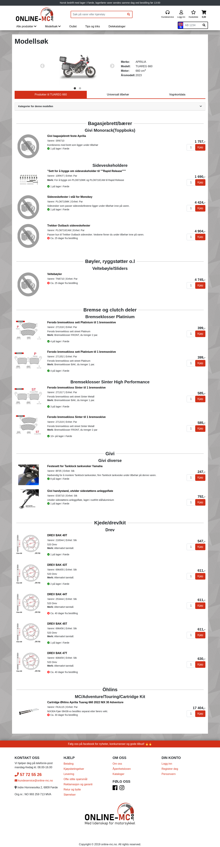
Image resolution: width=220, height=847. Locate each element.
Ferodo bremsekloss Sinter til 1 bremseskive (76, 387)
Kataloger (118, 772)
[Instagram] (121, 787)
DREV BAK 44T (57, 594)
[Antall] (191, 147)
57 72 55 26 (28, 772)
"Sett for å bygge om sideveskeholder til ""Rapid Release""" (86, 171)
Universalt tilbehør (118, 94)
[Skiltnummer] (191, 25)
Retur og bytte (72, 787)
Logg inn (167, 761)
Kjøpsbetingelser (74, 767)
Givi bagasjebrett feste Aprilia (66, 135)
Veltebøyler (54, 274)
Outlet (73, 26)
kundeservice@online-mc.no (34, 778)
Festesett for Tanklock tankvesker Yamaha (74, 466)
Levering (69, 772)
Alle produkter (26, 26)
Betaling (69, 761)
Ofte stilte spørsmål (75, 777)
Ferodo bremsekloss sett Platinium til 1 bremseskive (81, 322)
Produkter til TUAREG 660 (51, 94)
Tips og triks (92, 26)
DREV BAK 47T (57, 653)
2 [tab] (80, 88)
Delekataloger (116, 26)
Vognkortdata (177, 94)
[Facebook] (115, 787)
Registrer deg (170, 767)
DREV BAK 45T (57, 623)
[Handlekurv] (204, 14)
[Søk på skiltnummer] (204, 25)
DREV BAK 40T (57, 535)
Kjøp (200, 147)
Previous (42, 66)
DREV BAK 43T (57, 564)
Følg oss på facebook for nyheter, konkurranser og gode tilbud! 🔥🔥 (110, 742)
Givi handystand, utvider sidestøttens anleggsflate (80, 490)
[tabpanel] (77, 66)
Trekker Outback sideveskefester (68, 225)
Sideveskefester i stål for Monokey (69, 196)
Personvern (169, 772)
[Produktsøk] (98, 14)
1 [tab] (74, 88)
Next (112, 66)
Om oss (117, 761)
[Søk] (128, 14)
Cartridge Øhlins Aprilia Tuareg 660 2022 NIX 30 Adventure (85, 702)
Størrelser (70, 792)
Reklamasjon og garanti (78, 782)
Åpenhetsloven (122, 767)
